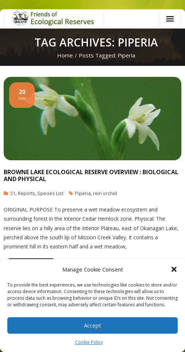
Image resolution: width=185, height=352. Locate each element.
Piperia (83, 193)
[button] (174, 269)
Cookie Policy (89, 342)
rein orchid (105, 193)
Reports (26, 193)
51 (12, 193)
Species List (50, 193)
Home (65, 55)
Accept (92, 325)
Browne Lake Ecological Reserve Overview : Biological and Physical (91, 175)
